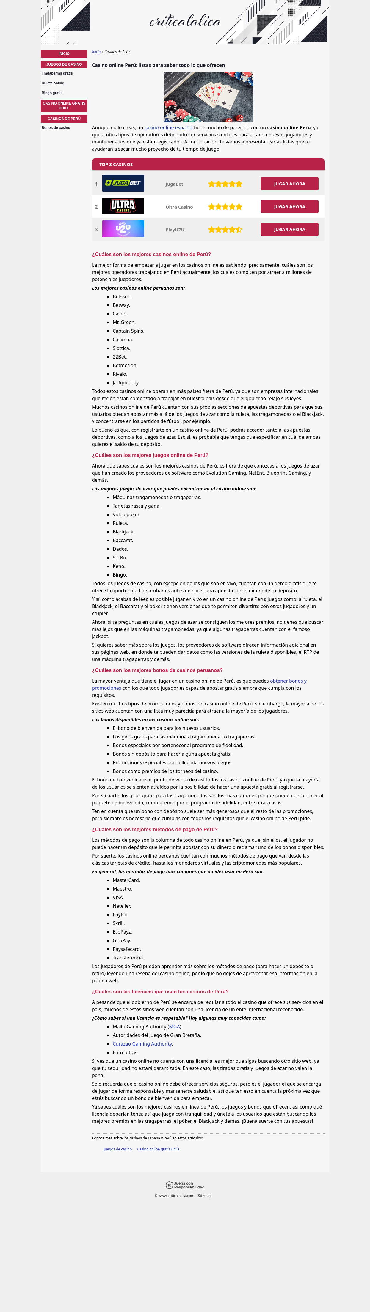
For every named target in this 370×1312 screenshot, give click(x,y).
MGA (174, 1026)
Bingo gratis (52, 93)
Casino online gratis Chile (158, 1149)
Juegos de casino (118, 1149)
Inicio (64, 54)
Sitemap (205, 1195)
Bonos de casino (56, 128)
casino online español (169, 127)
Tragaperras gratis (57, 73)
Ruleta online (53, 83)
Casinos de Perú (64, 119)
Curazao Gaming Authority (142, 1044)
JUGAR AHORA (289, 184)
